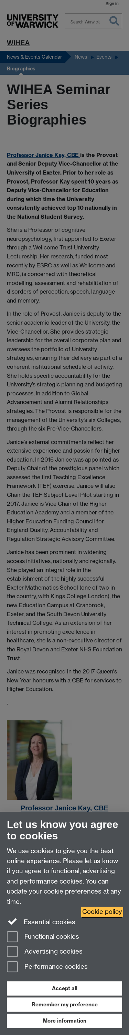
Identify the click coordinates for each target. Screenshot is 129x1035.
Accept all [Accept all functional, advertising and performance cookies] (64, 988)
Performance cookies (47, 967)
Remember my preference (65, 1004)
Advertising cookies (45, 952)
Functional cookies (43, 937)
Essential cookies (41, 921)
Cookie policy (102, 912)
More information (64, 1020)
